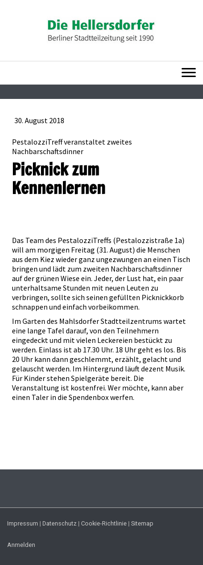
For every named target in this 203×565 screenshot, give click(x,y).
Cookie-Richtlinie (104, 523)
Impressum (22, 523)
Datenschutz (59, 523)
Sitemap (142, 523)
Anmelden (21, 544)
